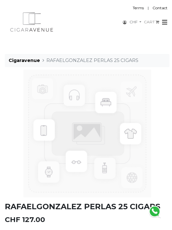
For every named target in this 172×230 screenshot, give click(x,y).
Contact (160, 7)
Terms (138, 7)
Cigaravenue (24, 60)
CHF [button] (133, 21)
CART (151, 21)
